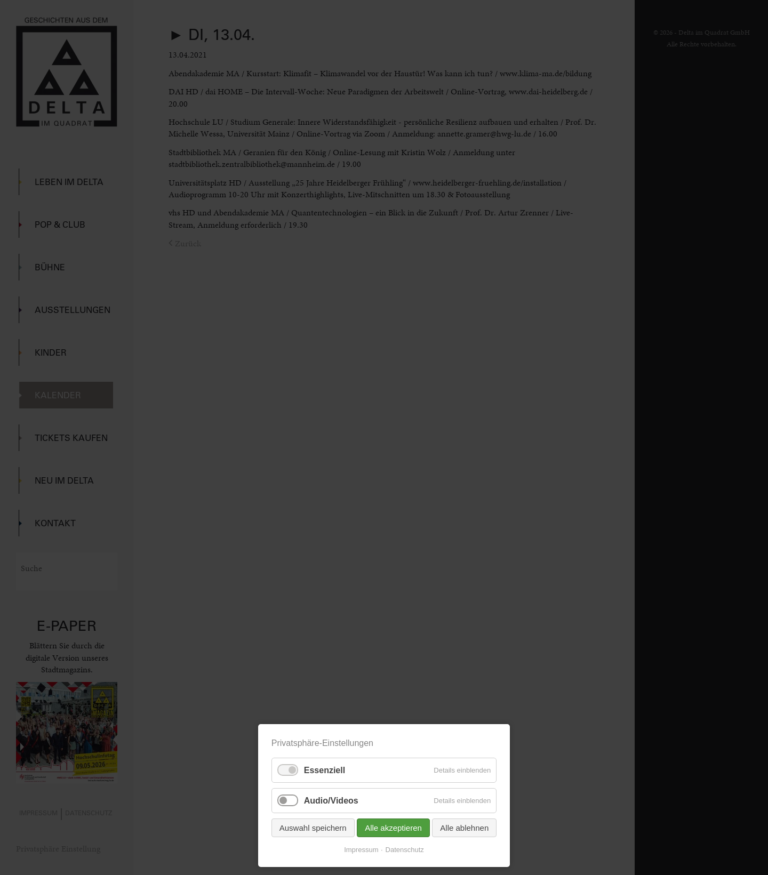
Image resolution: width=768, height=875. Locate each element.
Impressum (361, 849)
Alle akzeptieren (393, 827)
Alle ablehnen (464, 827)
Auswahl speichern (313, 827)
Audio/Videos (331, 800)
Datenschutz (405, 849)
